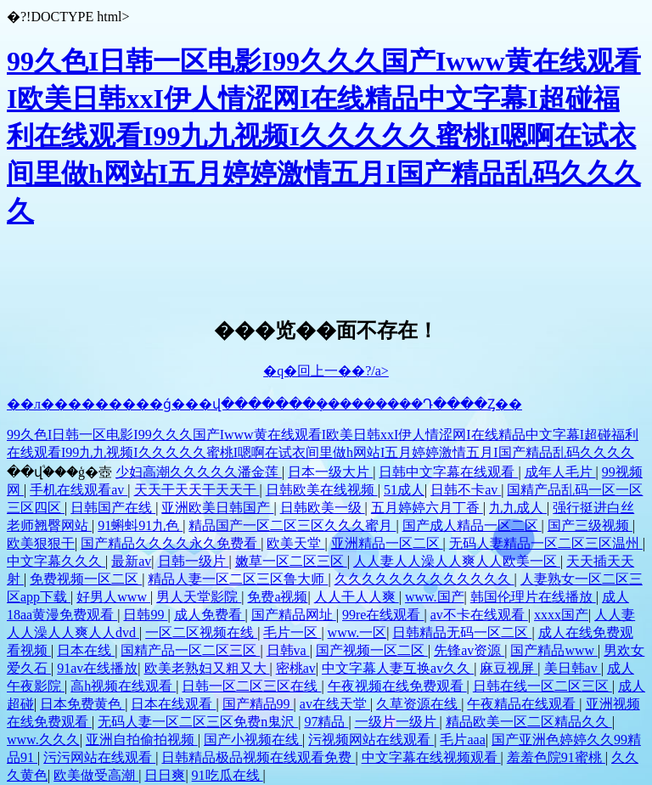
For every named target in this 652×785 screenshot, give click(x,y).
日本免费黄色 (82, 704)
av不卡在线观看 (479, 614)
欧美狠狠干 (41, 543)
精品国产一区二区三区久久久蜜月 (292, 525)
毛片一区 (292, 632)
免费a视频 (277, 597)
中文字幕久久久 (56, 561)
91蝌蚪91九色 (140, 525)
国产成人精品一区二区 (472, 525)
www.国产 (434, 597)
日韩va (288, 650)
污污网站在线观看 (99, 757)
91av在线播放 (97, 668)
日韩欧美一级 (322, 507)
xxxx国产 (561, 614)
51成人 (404, 490)
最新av (131, 561)
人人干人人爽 (356, 597)
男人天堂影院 (198, 597)
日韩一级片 (193, 561)
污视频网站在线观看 (371, 739)
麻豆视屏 (508, 668)
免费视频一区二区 (86, 579)
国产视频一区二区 (372, 650)
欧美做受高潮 (95, 775)
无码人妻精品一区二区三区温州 (546, 543)
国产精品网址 (293, 614)
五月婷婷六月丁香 (427, 507)
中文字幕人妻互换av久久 (398, 668)
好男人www (113, 597)
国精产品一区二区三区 (190, 650)
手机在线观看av (78, 490)
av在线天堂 (335, 704)
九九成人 (518, 507)
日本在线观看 (173, 704)
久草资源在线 (418, 704)
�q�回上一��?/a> (326, 371)
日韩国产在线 (112, 507)
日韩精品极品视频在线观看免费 (258, 757)
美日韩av (572, 668)
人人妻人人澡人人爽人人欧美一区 (456, 561)
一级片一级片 (397, 721)
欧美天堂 (295, 543)
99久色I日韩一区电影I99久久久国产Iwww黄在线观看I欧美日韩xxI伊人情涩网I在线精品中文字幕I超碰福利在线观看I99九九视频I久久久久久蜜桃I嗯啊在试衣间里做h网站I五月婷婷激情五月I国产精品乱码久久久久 (324, 136)
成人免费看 (209, 614)
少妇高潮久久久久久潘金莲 (198, 472)
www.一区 (357, 632)
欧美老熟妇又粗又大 (207, 668)
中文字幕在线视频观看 (431, 757)
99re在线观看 (383, 614)
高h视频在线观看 (123, 686)
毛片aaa (462, 739)
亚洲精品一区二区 (387, 543)
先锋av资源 (469, 650)
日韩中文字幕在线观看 (448, 472)
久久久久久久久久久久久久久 (424, 579)
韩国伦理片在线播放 (533, 597)
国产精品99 (258, 704)
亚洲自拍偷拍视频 (142, 739)
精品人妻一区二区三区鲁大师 (238, 579)
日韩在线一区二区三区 (542, 686)
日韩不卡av (465, 490)
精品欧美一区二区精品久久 (529, 721)
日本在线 (86, 650)
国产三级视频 (590, 525)
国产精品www (554, 650)
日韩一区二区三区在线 (251, 686)
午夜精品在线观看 (523, 704)
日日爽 (164, 775)
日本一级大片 (330, 472)
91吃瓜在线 (227, 775)
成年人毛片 (560, 472)
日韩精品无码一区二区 (461, 632)
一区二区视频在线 (201, 632)
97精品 (326, 721)
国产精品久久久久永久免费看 (171, 543)
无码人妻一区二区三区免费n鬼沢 (198, 721)
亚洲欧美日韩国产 (217, 507)
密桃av (296, 668)
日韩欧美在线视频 (322, 490)
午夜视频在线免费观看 (397, 686)
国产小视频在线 (253, 739)
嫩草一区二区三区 (291, 561)
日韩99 (145, 614)
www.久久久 (43, 739)
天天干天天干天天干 (197, 490)
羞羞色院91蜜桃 (556, 757)
